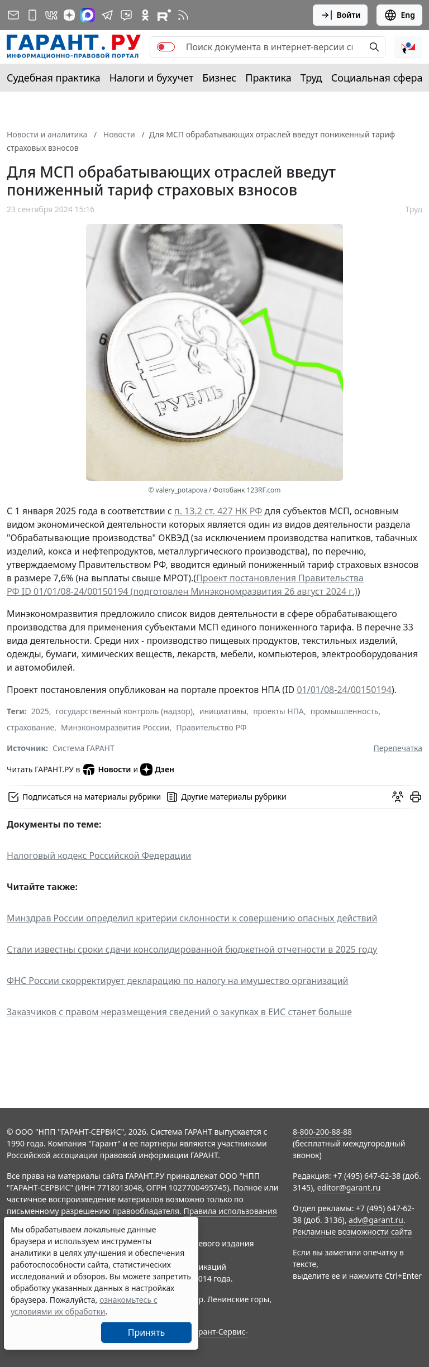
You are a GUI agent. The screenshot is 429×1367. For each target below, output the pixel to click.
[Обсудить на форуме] (397, 797)
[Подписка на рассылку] (13, 15)
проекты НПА (278, 711)
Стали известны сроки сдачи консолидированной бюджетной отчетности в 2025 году (192, 949)
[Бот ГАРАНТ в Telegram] (126, 15)
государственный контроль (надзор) (124, 711)
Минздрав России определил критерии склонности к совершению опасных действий (192, 918)
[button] (408, 47)
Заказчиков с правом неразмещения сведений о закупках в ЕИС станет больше (179, 1012)
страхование (30, 727)
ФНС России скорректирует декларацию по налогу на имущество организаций (178, 980)
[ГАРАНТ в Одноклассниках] (145, 15)
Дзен (157, 769)
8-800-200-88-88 (322, 1131)
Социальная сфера (377, 77)
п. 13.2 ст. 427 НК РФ (218, 511)
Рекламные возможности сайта (352, 1231)
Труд (311, 77)
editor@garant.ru (349, 1187)
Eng (399, 15)
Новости (106, 769)
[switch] (166, 46)
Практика (268, 77)
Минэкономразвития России (115, 727)
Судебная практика (54, 77)
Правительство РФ (211, 727)
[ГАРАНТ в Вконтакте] (51, 15)
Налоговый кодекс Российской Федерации (99, 855)
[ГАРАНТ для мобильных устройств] (32, 15)
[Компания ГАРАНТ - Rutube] (164, 15)
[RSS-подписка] (183, 15)
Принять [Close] (146, 1332)
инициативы (223, 711)
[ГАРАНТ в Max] (87, 15)
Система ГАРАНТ (84, 748)
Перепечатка (397, 748)
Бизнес (219, 77)
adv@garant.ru (376, 1220)
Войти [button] (340, 15)
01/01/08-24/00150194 (344, 690)
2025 (40, 711)
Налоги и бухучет (151, 77)
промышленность (345, 711)
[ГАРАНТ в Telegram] (107, 15)
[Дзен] (69, 15)
